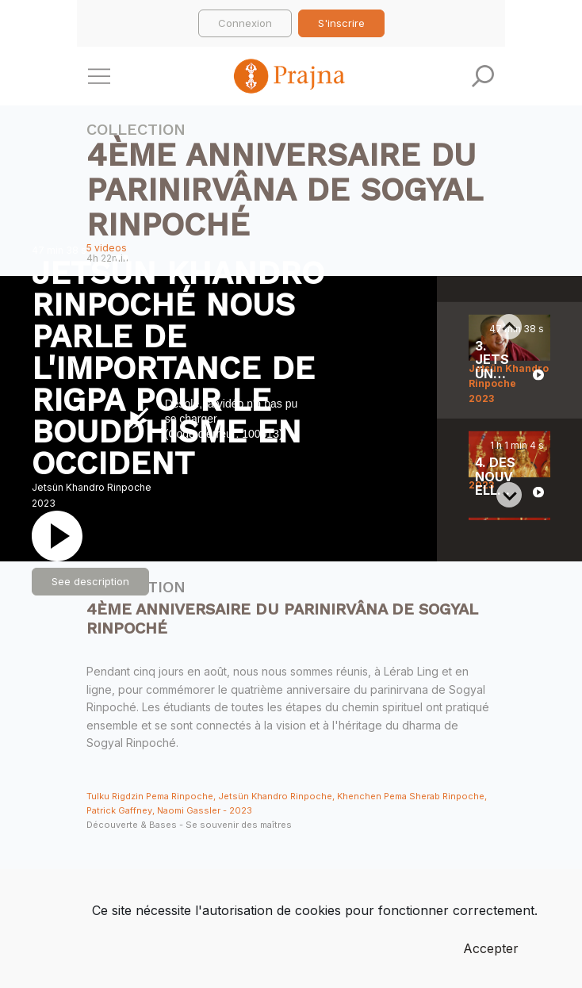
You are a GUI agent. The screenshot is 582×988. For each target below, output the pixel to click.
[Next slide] (509, 494)
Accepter (491, 948)
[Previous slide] (509, 326)
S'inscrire (341, 23)
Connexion (245, 23)
